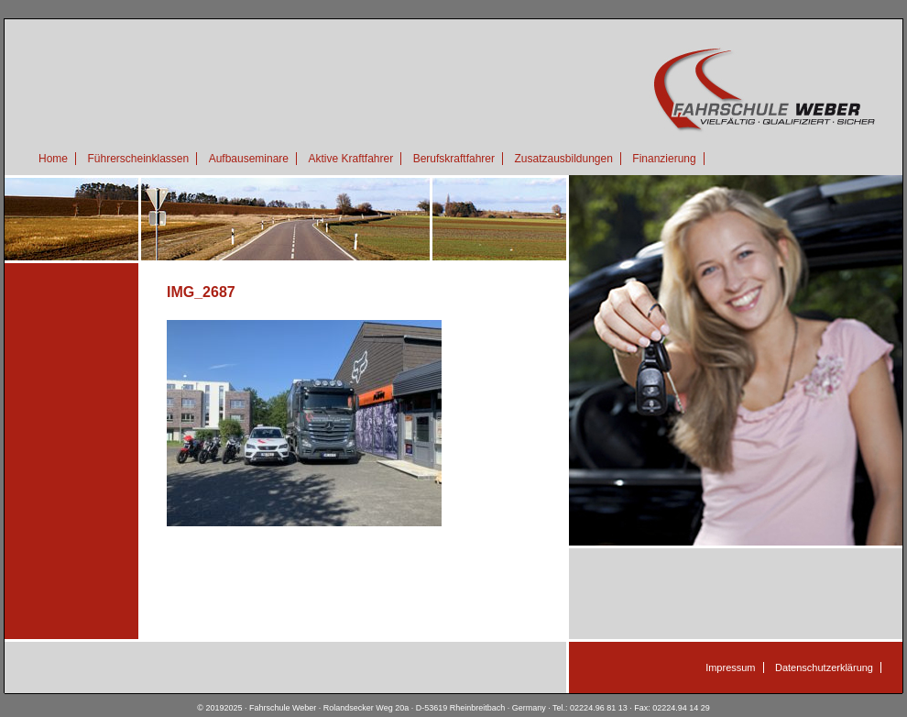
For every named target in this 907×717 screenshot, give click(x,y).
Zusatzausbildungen (563, 158)
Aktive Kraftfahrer (350, 158)
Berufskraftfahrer (454, 158)
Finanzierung (663, 158)
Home (53, 158)
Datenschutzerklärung (824, 667)
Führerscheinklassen (138, 158)
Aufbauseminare (249, 158)
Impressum (730, 667)
